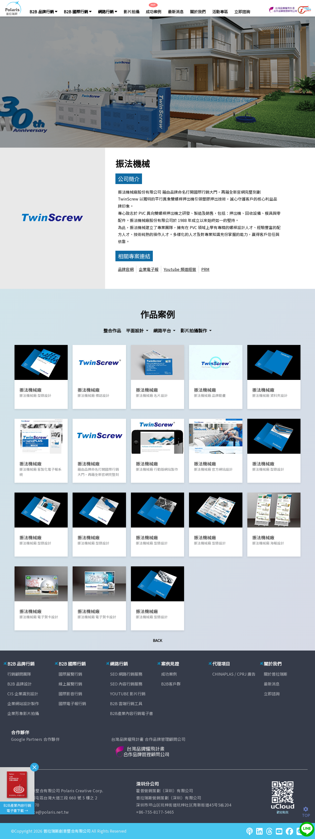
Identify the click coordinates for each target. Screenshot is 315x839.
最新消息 (176, 12)
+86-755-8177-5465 (155, 812)
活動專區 (220, 12)
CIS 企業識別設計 (22, 694)
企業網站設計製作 (23, 703)
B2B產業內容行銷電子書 (131, 713)
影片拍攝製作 (194, 330)
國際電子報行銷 (72, 703)
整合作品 (112, 330)
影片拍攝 (131, 12)
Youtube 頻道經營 (180, 269)
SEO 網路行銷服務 (126, 674)
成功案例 (153, 12)
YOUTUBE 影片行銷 (127, 694)
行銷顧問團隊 (19, 674)
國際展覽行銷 (70, 674)
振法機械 (132, 163)
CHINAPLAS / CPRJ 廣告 (233, 674)
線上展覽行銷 (70, 684)
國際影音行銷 (70, 694)
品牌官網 (126, 269)
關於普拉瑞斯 (275, 674)
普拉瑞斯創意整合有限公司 (67, 831)
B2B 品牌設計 (19, 684)
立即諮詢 (242, 12)
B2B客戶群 (171, 684)
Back (157, 640)
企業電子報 (148, 269)
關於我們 (198, 12)
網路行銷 (107, 12)
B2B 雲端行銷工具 (126, 703)
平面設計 (135, 330)
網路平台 (162, 330)
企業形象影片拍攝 (23, 713)
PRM (205, 269)
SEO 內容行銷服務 (126, 684)
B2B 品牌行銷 (43, 12)
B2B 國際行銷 (78, 12)
